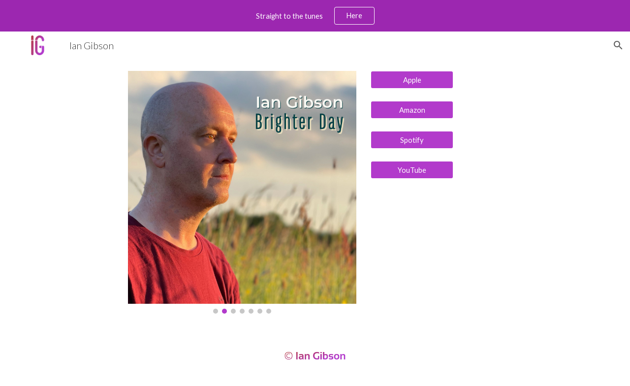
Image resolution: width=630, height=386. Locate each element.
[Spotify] (412, 140)
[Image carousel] (242, 192)
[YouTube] (412, 170)
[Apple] (412, 79)
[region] (315, 16)
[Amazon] (412, 109)
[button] (618, 45)
